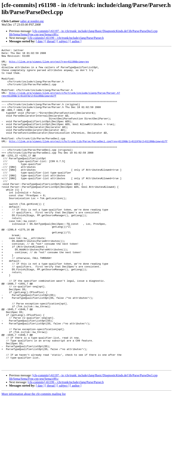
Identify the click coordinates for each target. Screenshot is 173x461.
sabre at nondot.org (32, 21)
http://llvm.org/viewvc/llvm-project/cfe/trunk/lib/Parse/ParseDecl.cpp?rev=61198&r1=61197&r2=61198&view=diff (88, 160)
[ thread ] (50, 41)
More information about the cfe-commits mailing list (34, 457)
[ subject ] (63, 41)
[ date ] (40, 41)
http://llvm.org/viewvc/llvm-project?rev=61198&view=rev (49, 64)
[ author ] (75, 41)
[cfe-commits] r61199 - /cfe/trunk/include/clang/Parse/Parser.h (66, 37)
